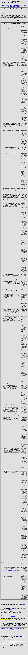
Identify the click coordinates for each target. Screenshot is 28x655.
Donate (14, 6)
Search (18, 6)
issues (20, 636)
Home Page (3, 5)
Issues (8, 5)
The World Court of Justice (16, 5)
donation (13, 616)
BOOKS (24, 5)
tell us (13, 608)
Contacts (10, 6)
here (15, 624)
